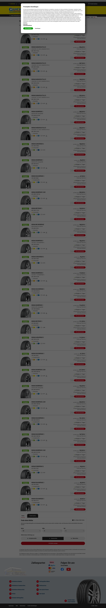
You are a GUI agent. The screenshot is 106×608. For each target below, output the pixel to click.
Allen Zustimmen (28, 28)
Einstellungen (38, 28)
